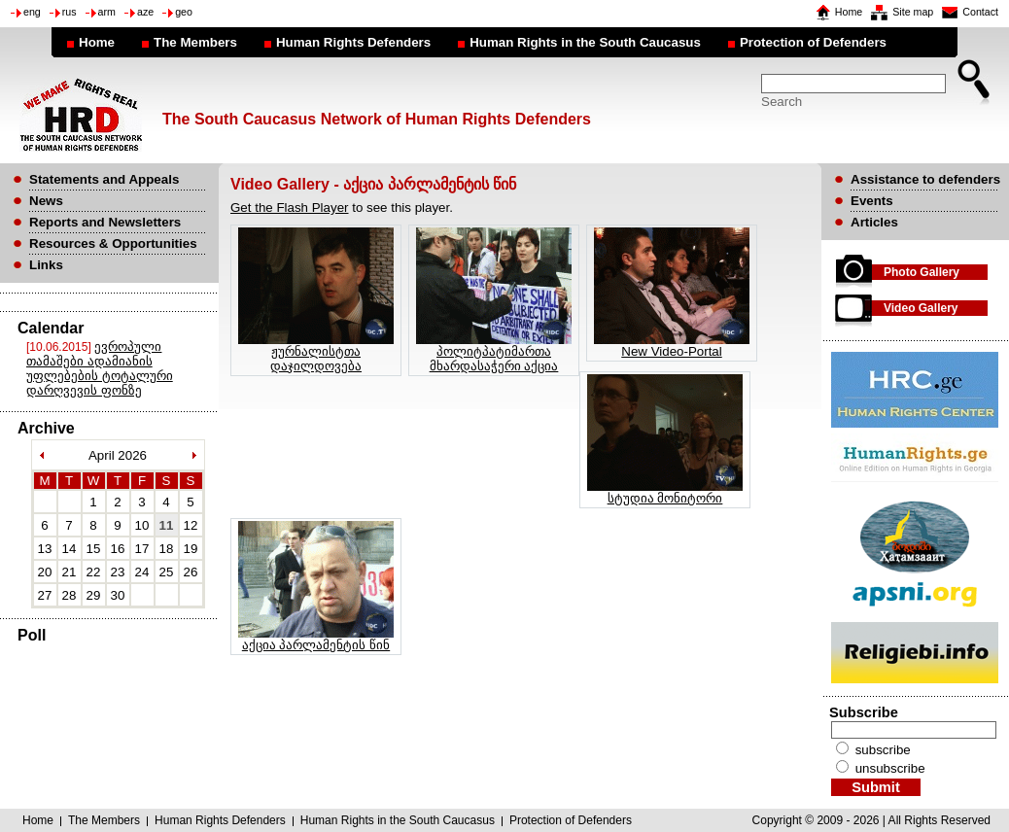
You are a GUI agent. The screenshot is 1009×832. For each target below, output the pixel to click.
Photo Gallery (921, 272)
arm (107, 11)
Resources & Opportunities (113, 243)
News (46, 200)
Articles (874, 222)
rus (69, 11)
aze (145, 11)
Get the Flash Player (289, 207)
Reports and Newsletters (105, 222)
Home (848, 11)
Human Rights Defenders (353, 42)
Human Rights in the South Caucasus (585, 42)
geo (183, 11)
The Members (195, 42)
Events (872, 200)
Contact (980, 11)
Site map (912, 11)
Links (46, 265)
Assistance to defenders (925, 179)
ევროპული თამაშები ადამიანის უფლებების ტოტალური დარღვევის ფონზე (99, 368)
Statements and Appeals (104, 179)
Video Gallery (920, 308)
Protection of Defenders (813, 42)
